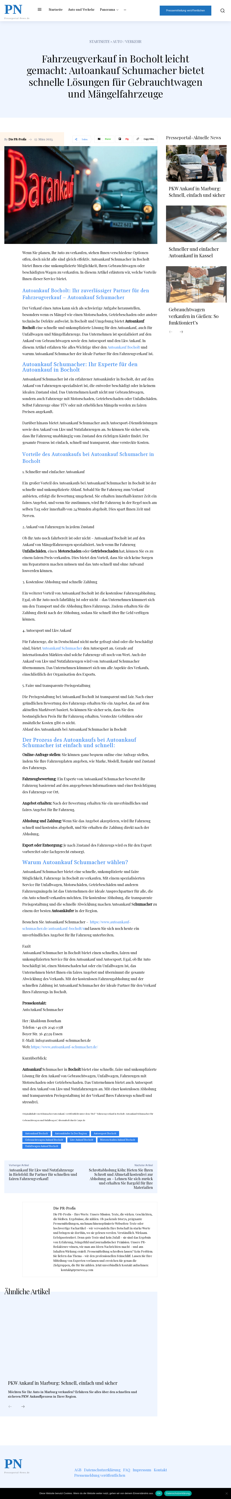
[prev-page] (10, 1417)
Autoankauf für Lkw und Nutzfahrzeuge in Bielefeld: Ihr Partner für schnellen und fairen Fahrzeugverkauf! (43, 1174)
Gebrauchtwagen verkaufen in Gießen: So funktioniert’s (194, 314)
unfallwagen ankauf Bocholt (41, 1146)
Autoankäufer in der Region (71, 1133)
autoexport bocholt (105, 1133)
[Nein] (226, 1493)
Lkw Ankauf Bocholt (81, 1140)
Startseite (100, 41)
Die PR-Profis (17, 139)
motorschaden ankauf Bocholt (117, 1140)
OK (159, 1493)
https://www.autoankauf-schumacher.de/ (64, 1046)
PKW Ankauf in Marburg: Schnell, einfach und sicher (75, 1387)
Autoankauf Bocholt (123, 347)
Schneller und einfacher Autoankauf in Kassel (194, 250)
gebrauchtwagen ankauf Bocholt (44, 1140)
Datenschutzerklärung (178, 1493)
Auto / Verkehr (127, 41)
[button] (221, 10)
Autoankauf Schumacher (62, 648)
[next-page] (23, 1417)
